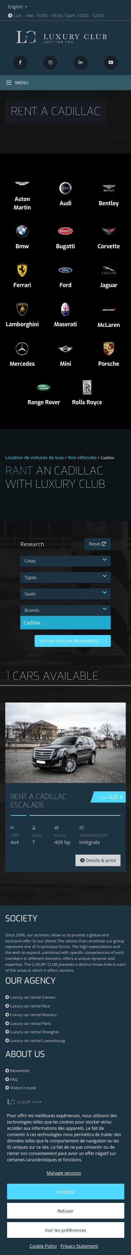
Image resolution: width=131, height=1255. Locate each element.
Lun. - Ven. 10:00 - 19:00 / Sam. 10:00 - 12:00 (55, 15)
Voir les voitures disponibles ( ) (72, 640)
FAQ (11, 1079)
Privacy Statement (79, 1246)
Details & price (98, 860)
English (16, 6)
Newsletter (17, 1070)
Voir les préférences (65, 1230)
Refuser (66, 1211)
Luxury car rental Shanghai (32, 1031)
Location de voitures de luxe (34, 457)
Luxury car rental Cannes (30, 997)
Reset (97, 544)
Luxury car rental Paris (28, 1023)
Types (65, 577)
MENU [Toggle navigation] (17, 82)
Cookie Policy (43, 1246)
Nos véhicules (82, 457)
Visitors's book (20, 1087)
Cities (65, 561)
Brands (65, 610)
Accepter (65, 1192)
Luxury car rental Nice (27, 1005)
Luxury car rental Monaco (31, 1014)
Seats (65, 594)
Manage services (63, 1173)
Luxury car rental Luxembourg (35, 1040)
